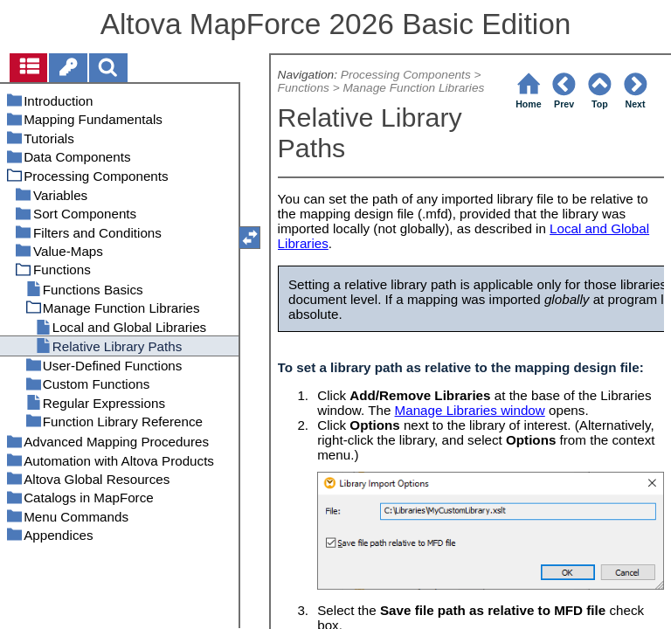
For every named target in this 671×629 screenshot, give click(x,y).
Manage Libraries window (470, 410)
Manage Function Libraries (413, 87)
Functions (303, 87)
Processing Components (406, 74)
